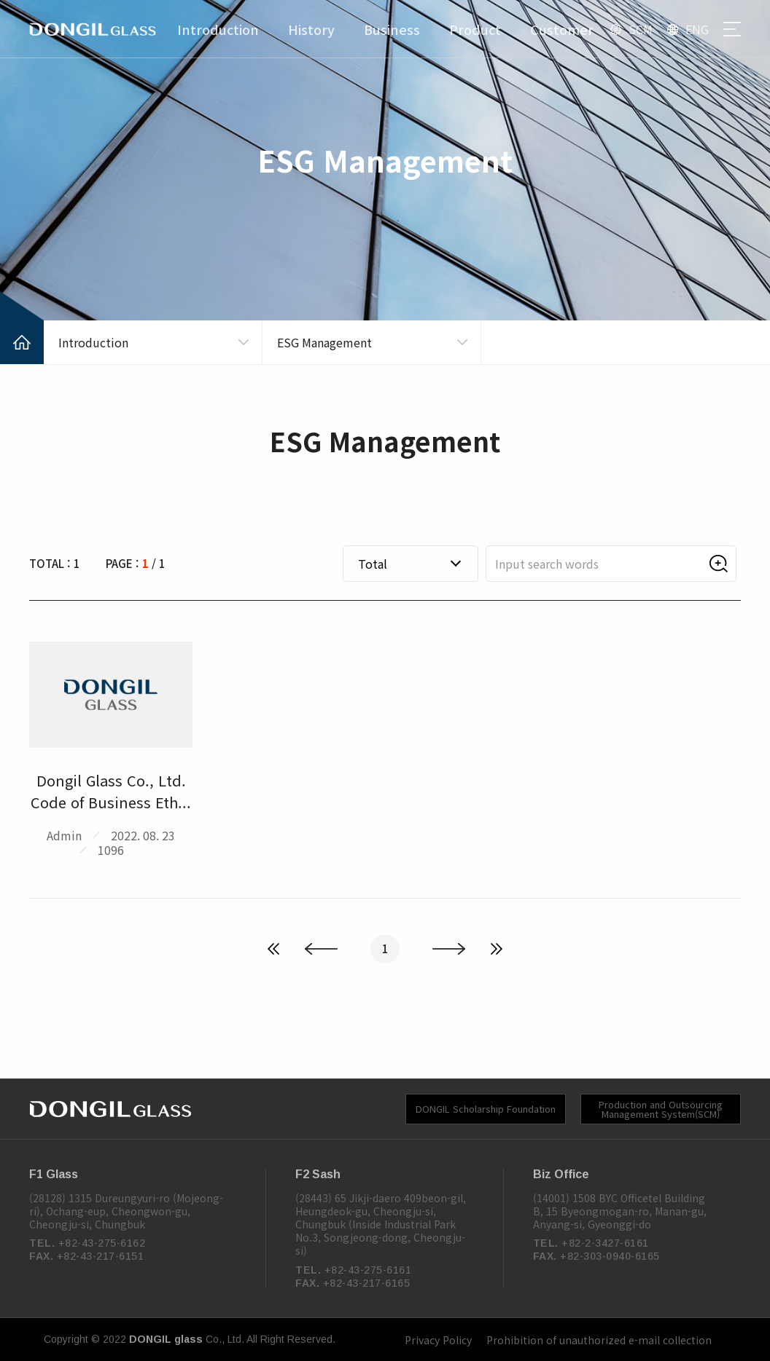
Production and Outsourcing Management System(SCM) (661, 1109)
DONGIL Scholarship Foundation (486, 1109)
